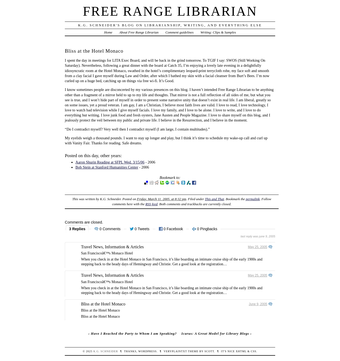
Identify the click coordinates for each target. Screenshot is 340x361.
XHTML (241, 351)
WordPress (147, 351)
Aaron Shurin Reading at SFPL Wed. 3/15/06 (109, 162)
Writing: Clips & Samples (218, 32)
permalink (253, 199)
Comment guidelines (179, 32)
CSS (253, 351)
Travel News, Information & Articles (112, 247)
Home (108, 32)
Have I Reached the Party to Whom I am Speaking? (134, 333)
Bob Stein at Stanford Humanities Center (106, 167)
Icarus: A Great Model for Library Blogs (215, 333)
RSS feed (151, 204)
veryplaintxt (175, 351)
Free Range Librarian (170, 11)
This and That (214, 199)
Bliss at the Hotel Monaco (103, 304)
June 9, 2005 (258, 304)
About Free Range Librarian (139, 32)
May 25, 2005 (257, 247)
